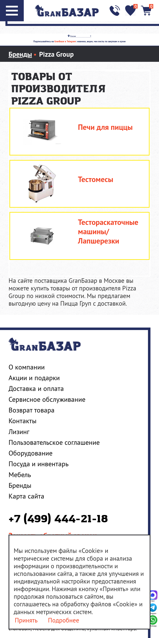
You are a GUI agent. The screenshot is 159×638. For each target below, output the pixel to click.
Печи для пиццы (105, 127)
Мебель (20, 474)
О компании (27, 367)
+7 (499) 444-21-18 (58, 519)
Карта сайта (26, 496)
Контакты (22, 420)
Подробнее (63, 620)
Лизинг (19, 431)
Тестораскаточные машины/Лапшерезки (108, 231)
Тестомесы (95, 179)
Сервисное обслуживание (47, 399)
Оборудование (30, 453)
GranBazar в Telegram (65, 41)
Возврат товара (32, 410)
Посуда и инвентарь (38, 463)
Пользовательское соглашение (54, 442)
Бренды (20, 485)
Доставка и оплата (36, 388)
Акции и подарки (34, 377)
